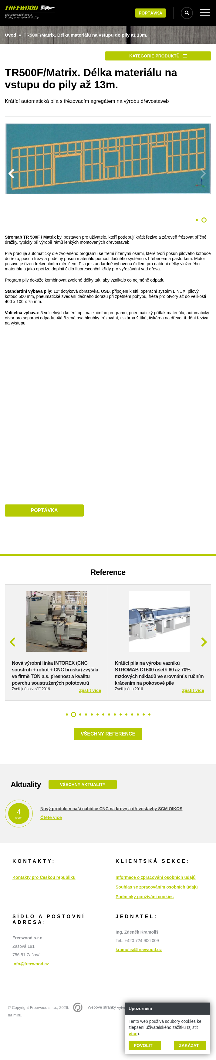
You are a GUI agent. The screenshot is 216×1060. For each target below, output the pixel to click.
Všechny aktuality (82, 804)
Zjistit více (90, 710)
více (133, 1033)
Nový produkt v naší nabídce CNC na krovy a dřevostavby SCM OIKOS (111, 828)
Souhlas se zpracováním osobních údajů (157, 907)
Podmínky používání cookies (145, 916)
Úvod (10, 35)
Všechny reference (108, 753)
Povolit (143, 1045)
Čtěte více (51, 837)
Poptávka (150, 13)
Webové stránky (102, 1027)
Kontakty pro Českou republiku (44, 897)
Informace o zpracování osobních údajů (156, 897)
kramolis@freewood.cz (139, 969)
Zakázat (189, 1045)
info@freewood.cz (30, 983)
